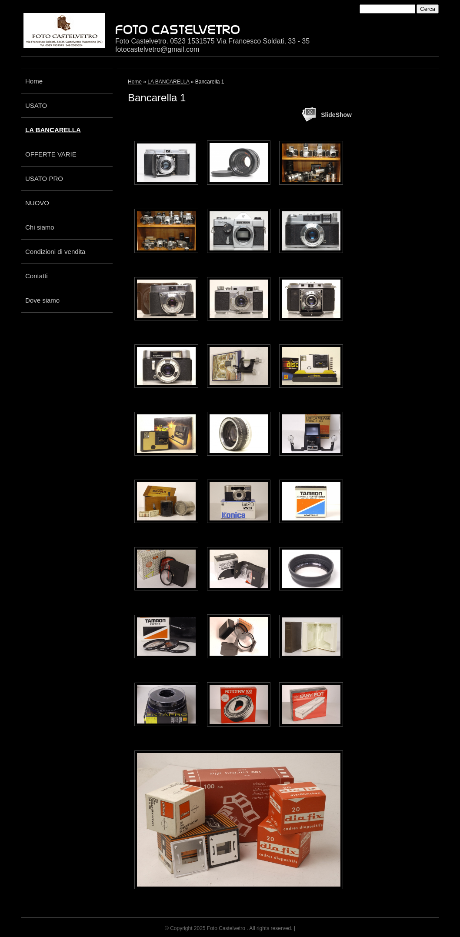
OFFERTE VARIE (51, 154)
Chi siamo (39, 227)
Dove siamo (42, 300)
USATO (36, 105)
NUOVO (37, 203)
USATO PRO (44, 178)
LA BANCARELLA (53, 129)
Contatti (36, 276)
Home (34, 81)
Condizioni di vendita (55, 251)
